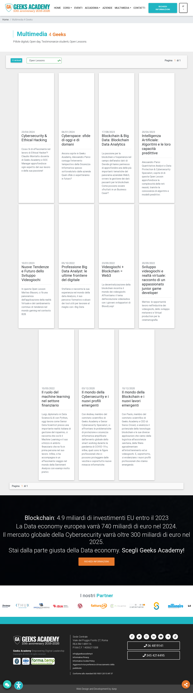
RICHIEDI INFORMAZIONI (96, 561)
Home (5, 19)
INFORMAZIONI (163, 8)
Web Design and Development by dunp (96, 688)
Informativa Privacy (81, 657)
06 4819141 (154, 645)
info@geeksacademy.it (83, 653)
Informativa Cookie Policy (84, 661)
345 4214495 (154, 655)
